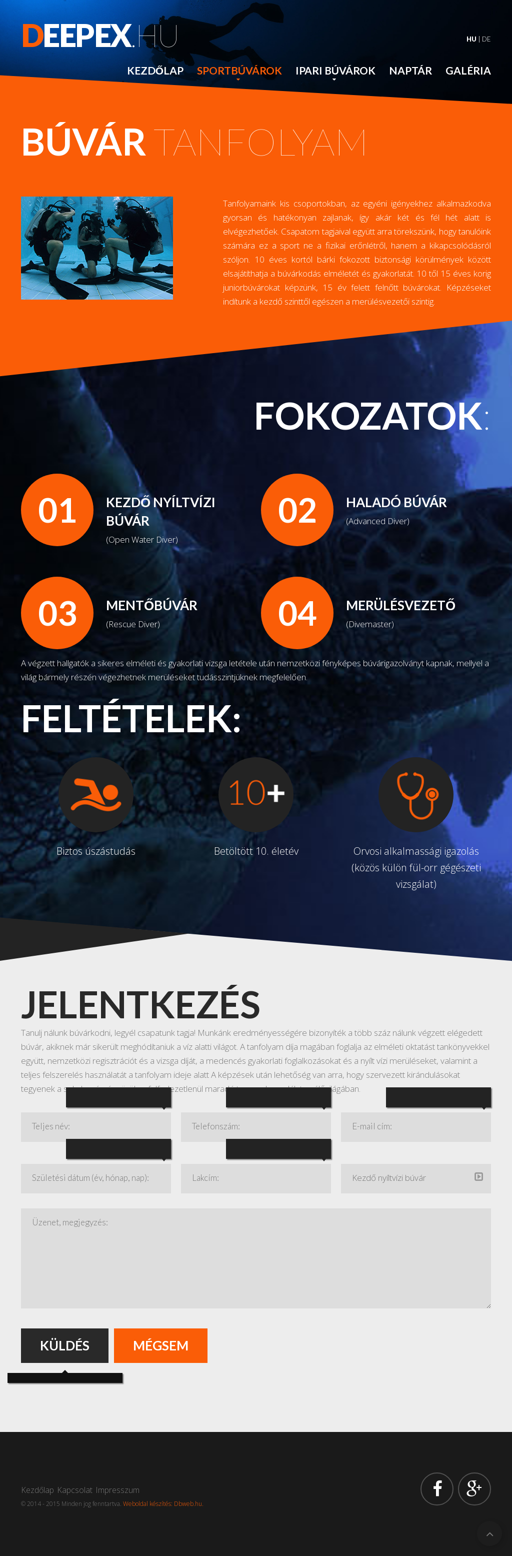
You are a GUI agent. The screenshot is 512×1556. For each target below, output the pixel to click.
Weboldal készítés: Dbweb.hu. (163, 1503)
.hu (100, 35)
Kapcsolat (74, 1489)
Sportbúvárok (239, 70)
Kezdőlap (155, 70)
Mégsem (160, 1345)
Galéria (468, 70)
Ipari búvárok (336, 70)
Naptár (410, 70)
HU (471, 39)
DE (486, 39)
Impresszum (118, 1489)
